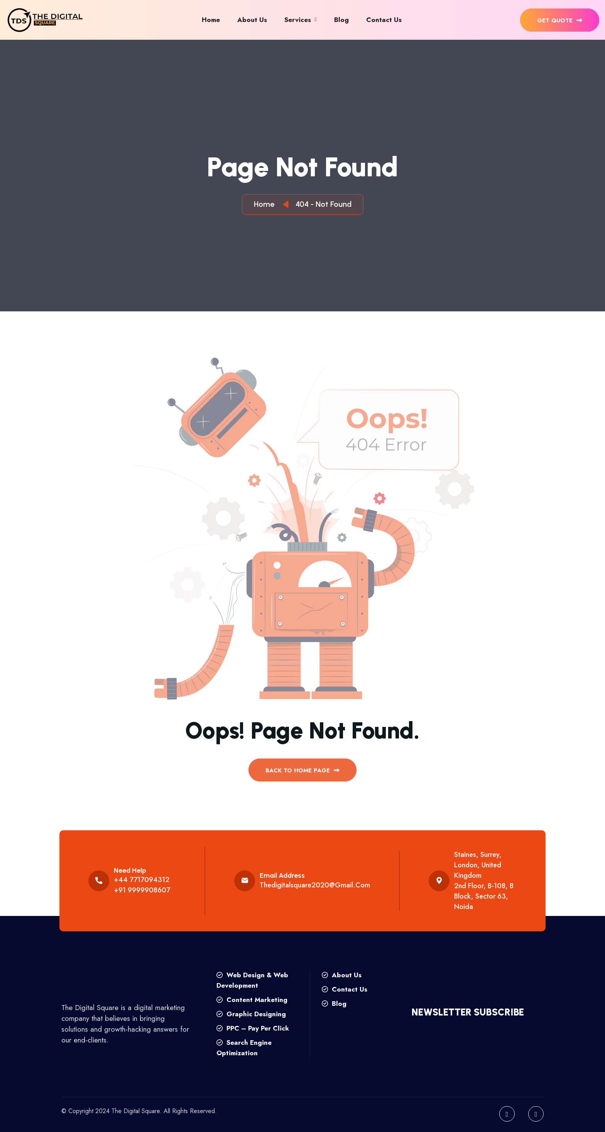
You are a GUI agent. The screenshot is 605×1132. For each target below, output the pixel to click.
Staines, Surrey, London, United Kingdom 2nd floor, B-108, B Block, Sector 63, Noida (484, 881)
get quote (559, 20)
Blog (341, 19)
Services (297, 19)
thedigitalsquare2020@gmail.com (315, 885)
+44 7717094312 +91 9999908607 (142, 885)
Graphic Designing (251, 1014)
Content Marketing (251, 999)
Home (211, 19)
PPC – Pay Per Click (252, 1028)
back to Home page (302, 773)
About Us (252, 19)
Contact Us (384, 19)
